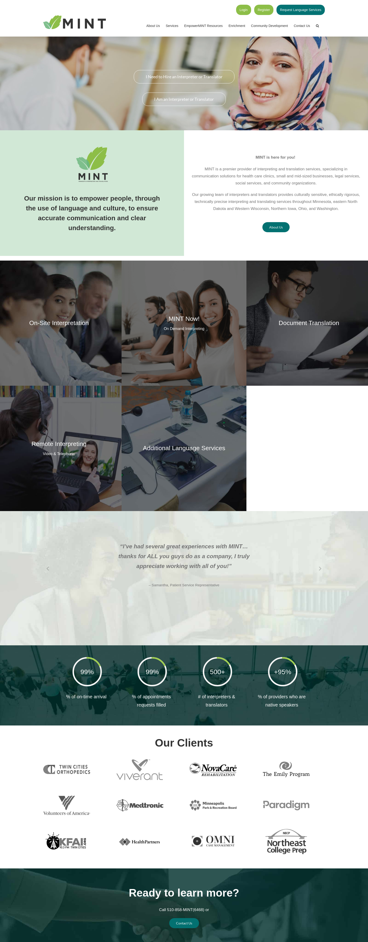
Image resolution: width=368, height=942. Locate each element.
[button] (317, 25)
